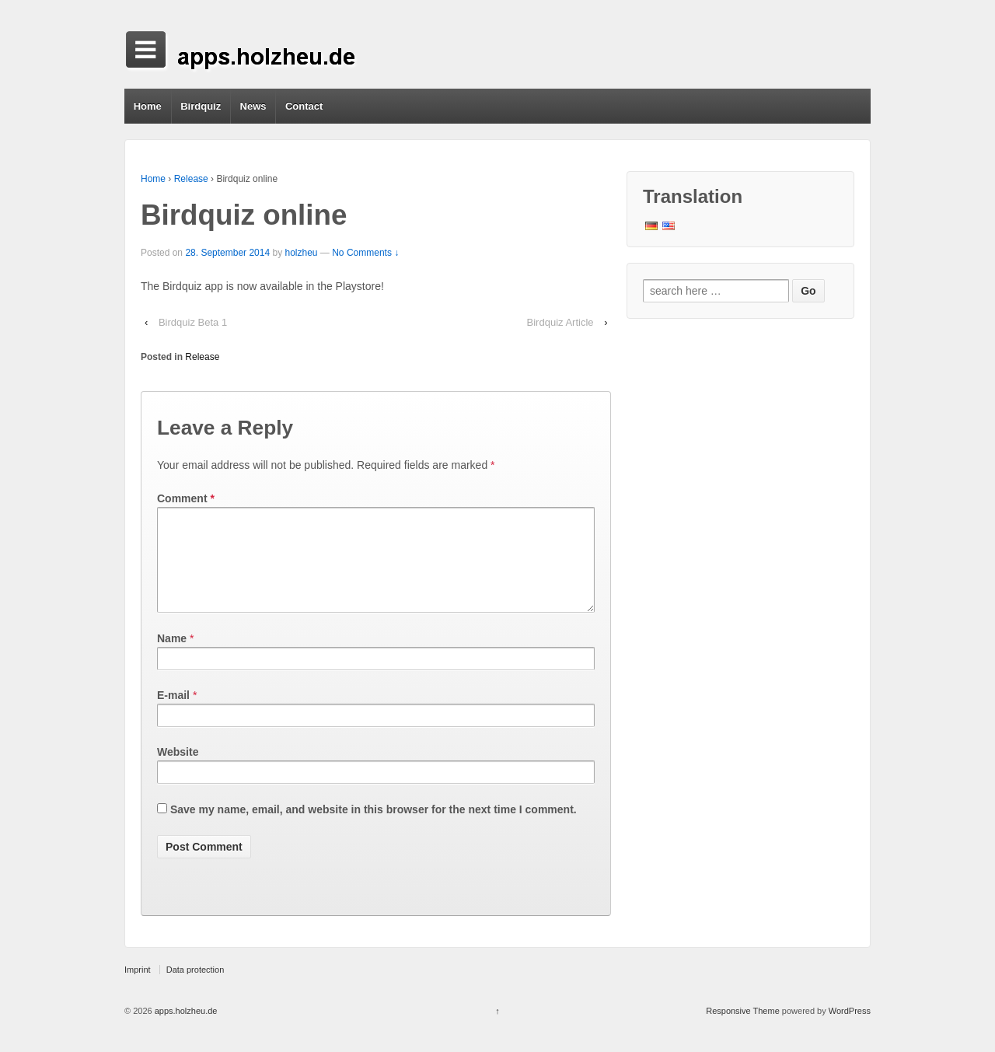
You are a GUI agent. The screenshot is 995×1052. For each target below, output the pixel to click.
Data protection (195, 988)
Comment (186, 498)
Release (191, 178)
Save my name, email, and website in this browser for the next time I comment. (373, 828)
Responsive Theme (743, 1029)
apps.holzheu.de (185, 1029)
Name (172, 657)
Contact (304, 106)
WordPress (850, 1029)
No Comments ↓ (365, 252)
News (253, 106)
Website (177, 770)
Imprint (137, 988)
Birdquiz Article (560, 322)
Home (148, 106)
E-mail (173, 714)
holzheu (301, 252)
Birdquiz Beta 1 (193, 322)
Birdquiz (200, 106)
